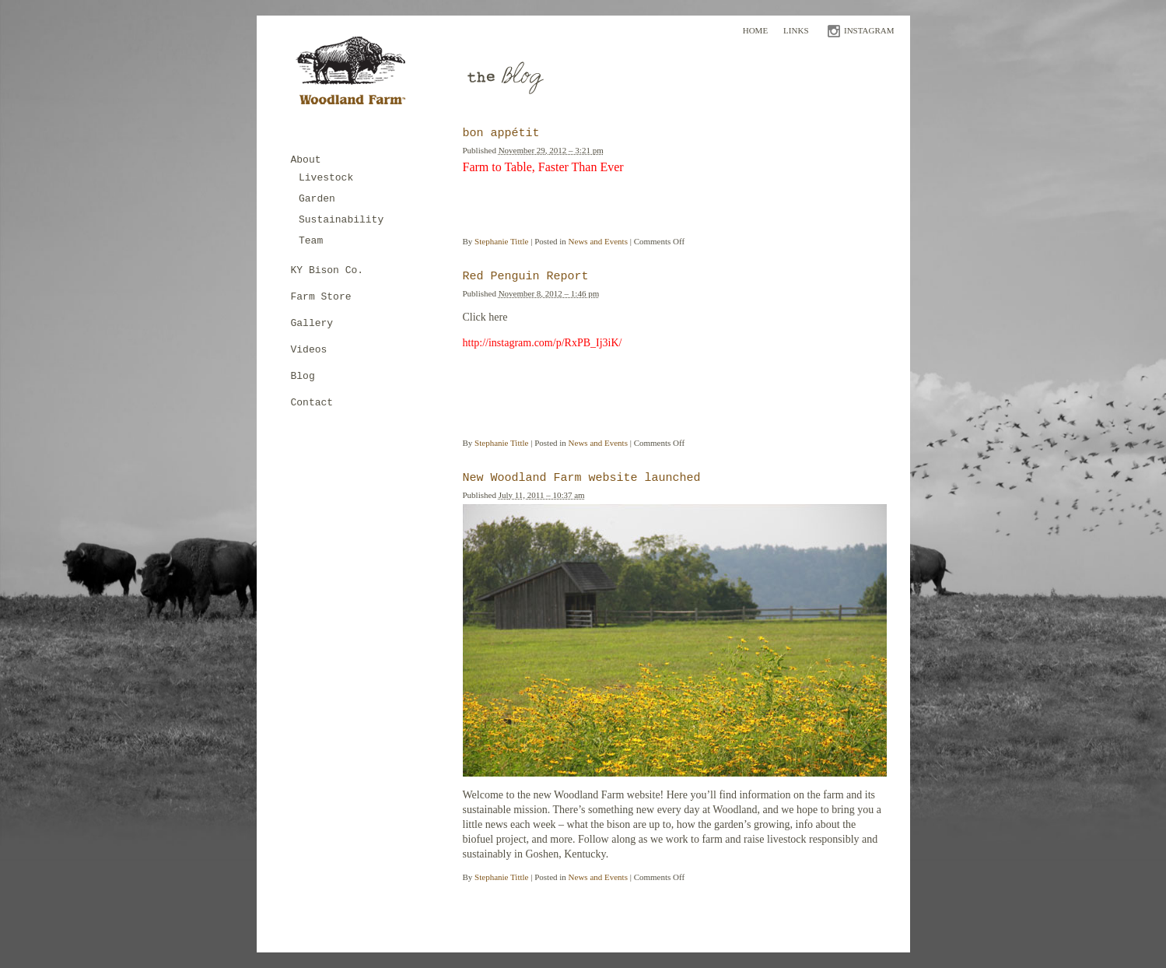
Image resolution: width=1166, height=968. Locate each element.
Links (795, 30)
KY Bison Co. (327, 270)
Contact (312, 403)
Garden (317, 199)
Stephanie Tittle (501, 241)
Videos (309, 350)
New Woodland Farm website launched (582, 478)
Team (311, 241)
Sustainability (341, 220)
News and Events (598, 241)
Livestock (326, 178)
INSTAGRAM (869, 30)
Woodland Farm (356, 75)
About (306, 160)
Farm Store (321, 297)
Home (755, 30)
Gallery (312, 323)
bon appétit (501, 133)
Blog (303, 376)
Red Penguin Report (526, 276)
